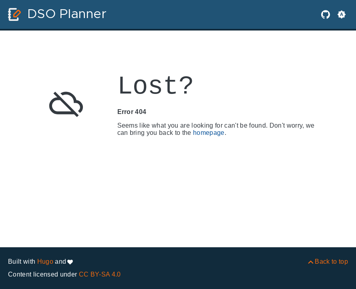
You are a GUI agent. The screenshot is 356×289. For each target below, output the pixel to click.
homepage (209, 132)
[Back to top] (327, 261)
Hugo (45, 261)
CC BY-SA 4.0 (100, 274)
